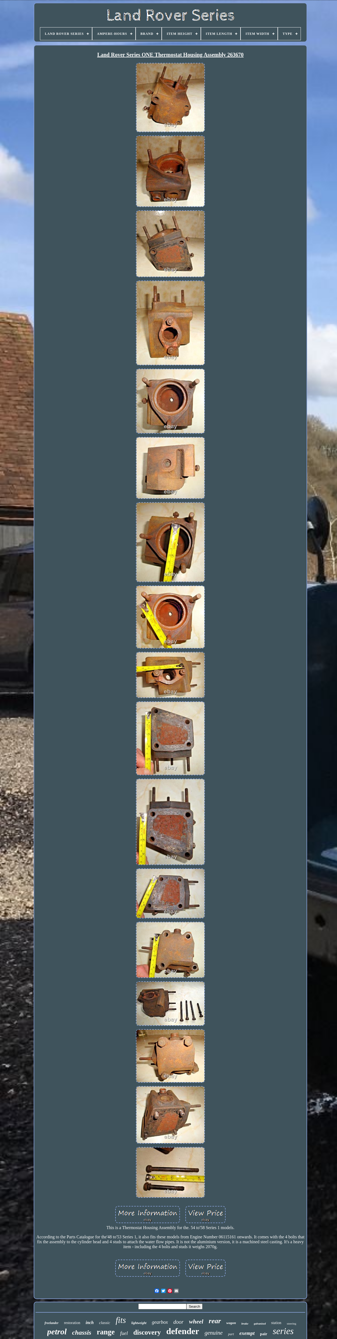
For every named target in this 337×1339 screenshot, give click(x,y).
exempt (247, 1333)
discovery (147, 1332)
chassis (81, 1332)
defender (182, 1331)
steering (291, 1323)
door (178, 1322)
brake (244, 1323)
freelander (51, 1323)
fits (121, 1320)
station (276, 1323)
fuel (124, 1333)
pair (263, 1334)
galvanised (260, 1323)
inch (89, 1322)
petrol (57, 1331)
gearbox (160, 1322)
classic (104, 1323)
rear (215, 1321)
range (106, 1332)
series (283, 1331)
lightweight (138, 1323)
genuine (214, 1332)
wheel (196, 1321)
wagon (231, 1323)
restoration (72, 1323)
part (231, 1334)
